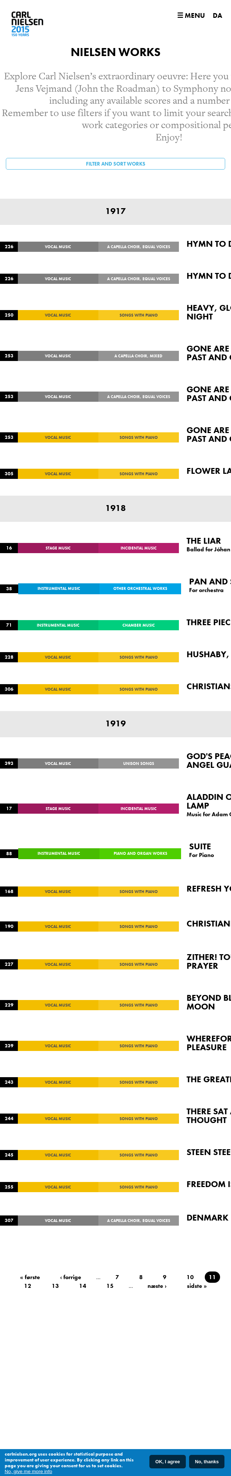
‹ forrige (70, 1277)
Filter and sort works (115, 163)
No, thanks (207, 1462)
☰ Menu (191, 15)
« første (30, 1277)
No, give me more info (28, 1471)
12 (27, 1286)
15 (110, 1286)
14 (82, 1286)
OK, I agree (167, 1462)
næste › (157, 1286)
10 (190, 1277)
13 (55, 1286)
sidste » (197, 1286)
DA (217, 15)
